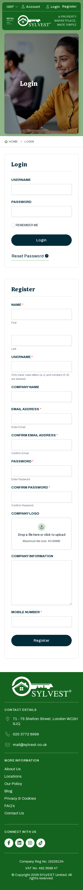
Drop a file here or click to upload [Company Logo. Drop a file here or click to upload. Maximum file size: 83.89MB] (41, 534)
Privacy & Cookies (20, 799)
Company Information (32, 556)
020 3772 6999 (26, 734)
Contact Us (14, 813)
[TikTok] (40, 842)
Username (21, 180)
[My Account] (31, 6)
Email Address (26, 409)
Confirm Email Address (34, 435)
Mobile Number (26, 612)
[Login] (53, 6)
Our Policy (13, 784)
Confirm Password (30, 487)
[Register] (69, 6)
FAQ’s (9, 806)
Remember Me (24, 225)
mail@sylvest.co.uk (30, 745)
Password (21, 202)
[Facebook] (8, 842)
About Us (12, 769)
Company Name (25, 387)
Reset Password (28, 256)
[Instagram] (30, 842)
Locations (12, 776)
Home (13, 141)
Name (17, 304)
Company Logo (25, 513)
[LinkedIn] (19, 842)
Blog (8, 791)
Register (41, 640)
